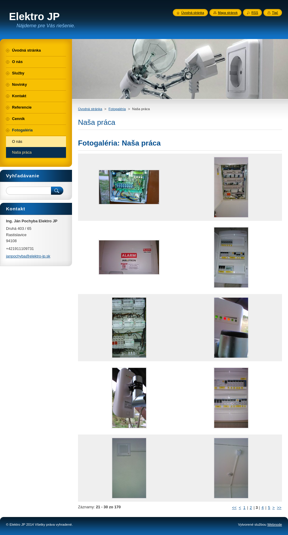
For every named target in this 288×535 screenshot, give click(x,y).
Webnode (274, 524)
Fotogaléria (117, 109)
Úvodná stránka (90, 109)
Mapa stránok (228, 12)
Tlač (275, 12)
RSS (254, 12)
